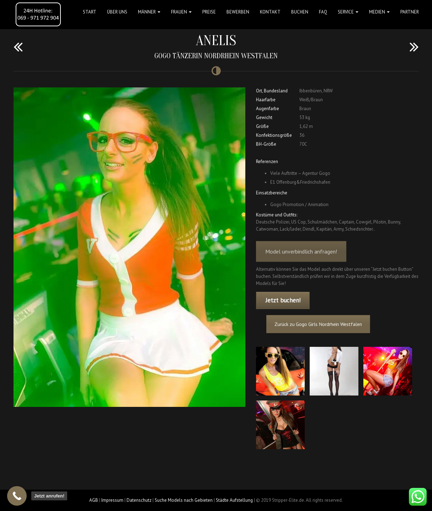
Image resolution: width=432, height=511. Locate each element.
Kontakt (270, 12)
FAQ (323, 12)
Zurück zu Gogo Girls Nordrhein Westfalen (323, 324)
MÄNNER (149, 12)
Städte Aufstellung (234, 500)
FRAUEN (181, 12)
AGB (93, 500)
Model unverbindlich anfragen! (301, 258)
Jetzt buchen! (283, 300)
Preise (209, 12)
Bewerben (237, 12)
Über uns (117, 12)
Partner (409, 12)
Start (89, 12)
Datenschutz (139, 500)
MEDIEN (379, 12)
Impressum (112, 500)
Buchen (299, 12)
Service (348, 12)
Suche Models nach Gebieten (184, 500)
